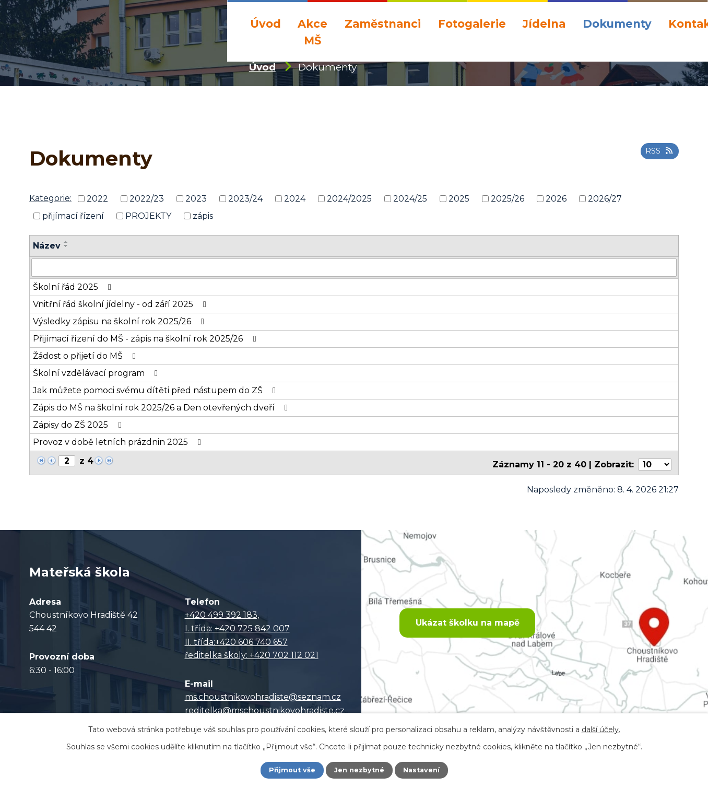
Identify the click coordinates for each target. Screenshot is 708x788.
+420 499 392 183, (222, 611)
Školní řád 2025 (74, 286)
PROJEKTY (148, 216)
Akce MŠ (312, 31)
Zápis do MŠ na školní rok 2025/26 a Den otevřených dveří (162, 407)
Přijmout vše (288, 769)
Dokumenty (617, 23)
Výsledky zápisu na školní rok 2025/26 (120, 321)
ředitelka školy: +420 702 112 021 (251, 651)
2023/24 (245, 199)
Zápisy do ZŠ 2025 (79, 424)
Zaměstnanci (383, 23)
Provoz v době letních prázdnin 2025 (119, 441)
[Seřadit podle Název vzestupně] (66, 242)
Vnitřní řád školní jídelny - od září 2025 (121, 304)
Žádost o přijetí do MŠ (86, 355)
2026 (556, 199)
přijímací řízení (73, 216)
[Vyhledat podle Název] (354, 267)
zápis (203, 216)
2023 (196, 199)
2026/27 (605, 199)
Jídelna (544, 23)
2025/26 (507, 199)
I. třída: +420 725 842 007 (237, 624)
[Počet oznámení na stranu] (654, 461)
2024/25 (410, 199)
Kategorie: (50, 198)
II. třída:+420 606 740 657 (236, 638)
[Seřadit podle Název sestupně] (66, 246)
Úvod (265, 23)
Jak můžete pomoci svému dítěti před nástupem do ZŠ (156, 390)
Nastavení (425, 769)
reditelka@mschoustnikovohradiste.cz (265, 706)
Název (47, 246)
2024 (294, 199)
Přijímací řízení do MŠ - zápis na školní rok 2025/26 (146, 338)
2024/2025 (349, 199)
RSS (658, 155)
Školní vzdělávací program (97, 373)
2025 (459, 199)
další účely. (601, 728)
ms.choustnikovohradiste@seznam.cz (263, 693)
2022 (97, 199)
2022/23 (146, 199)
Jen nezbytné (359, 769)
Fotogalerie (472, 23)
